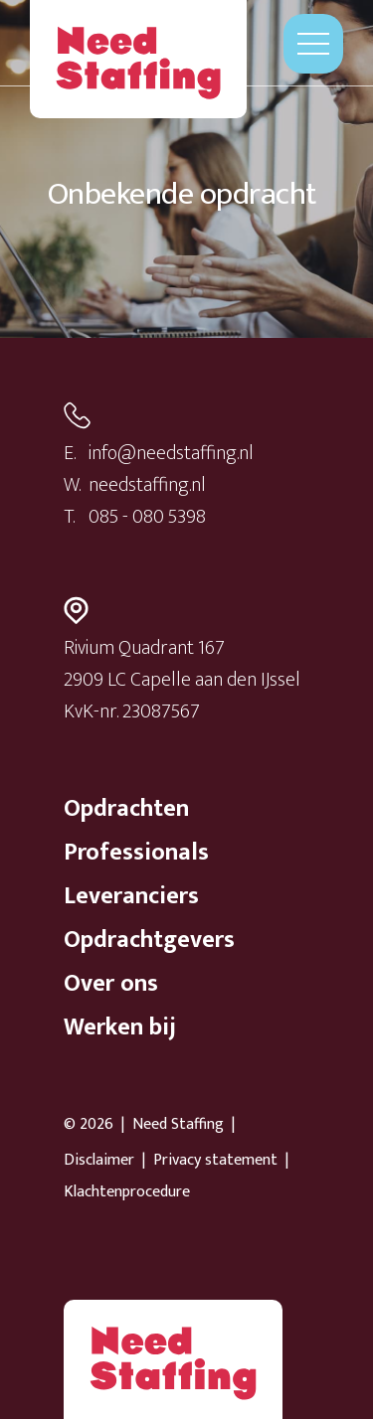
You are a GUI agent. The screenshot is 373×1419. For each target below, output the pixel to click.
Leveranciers (131, 896)
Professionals (136, 852)
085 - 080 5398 (147, 517)
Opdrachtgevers (149, 940)
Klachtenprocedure (127, 1192)
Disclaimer (99, 1161)
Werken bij (120, 1027)
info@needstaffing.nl (171, 453)
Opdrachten (126, 809)
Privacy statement (215, 1161)
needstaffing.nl (147, 485)
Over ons (111, 984)
